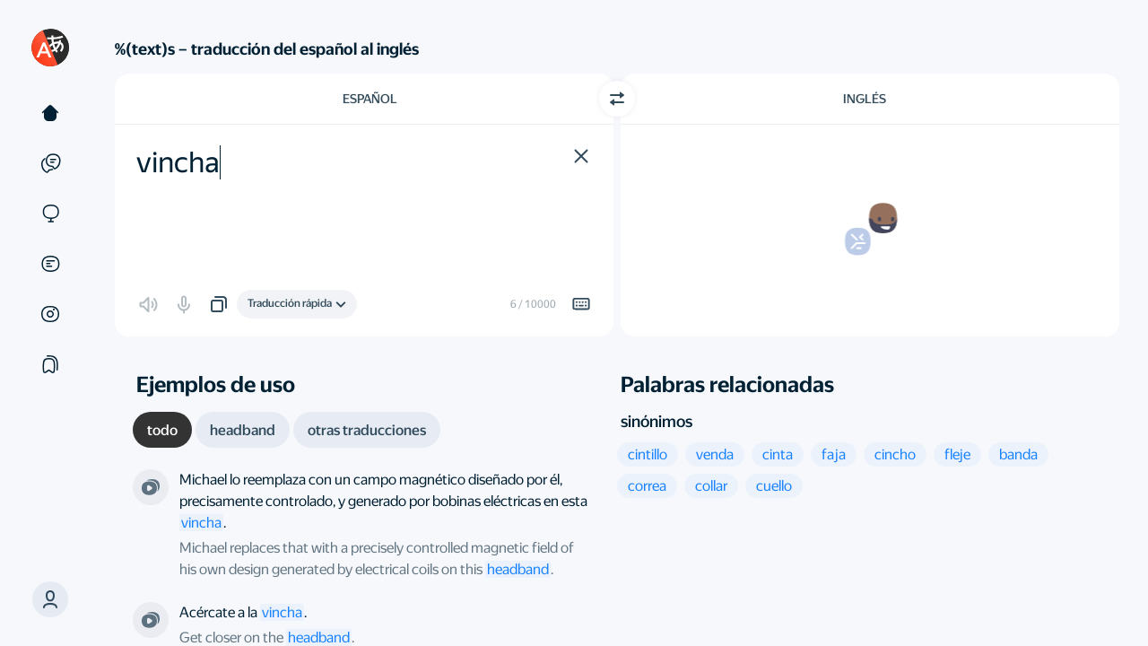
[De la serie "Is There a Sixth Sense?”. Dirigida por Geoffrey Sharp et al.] (151, 487)
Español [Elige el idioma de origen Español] (370, 99)
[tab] (162, 430)
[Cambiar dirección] (617, 99)
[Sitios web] (50, 213)
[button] (50, 599)
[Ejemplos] (50, 163)
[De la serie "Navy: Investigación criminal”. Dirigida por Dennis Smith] (151, 620)
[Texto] (50, 113)
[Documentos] (50, 264)
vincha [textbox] (178, 162)
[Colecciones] (50, 364)
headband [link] (518, 569)
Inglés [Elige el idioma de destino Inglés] (864, 99)
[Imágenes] (50, 314)
